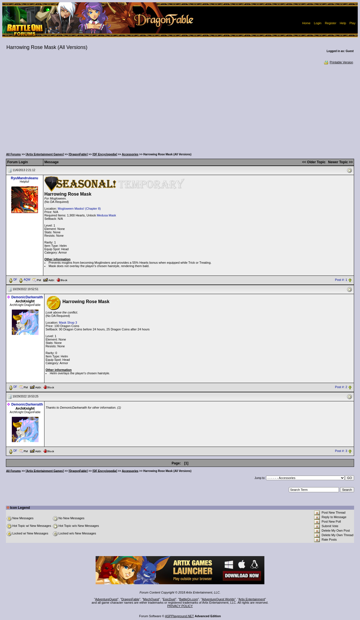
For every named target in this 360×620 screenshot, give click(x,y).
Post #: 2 (341, 387)
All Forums (13, 154)
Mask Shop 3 (68, 322)
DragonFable (131, 599)
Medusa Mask (106, 215)
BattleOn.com (188, 599)
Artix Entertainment (251, 599)
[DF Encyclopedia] (105, 154)
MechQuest (151, 599)
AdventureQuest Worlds (218, 599)
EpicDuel (169, 599)
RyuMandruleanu (24, 178)
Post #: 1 (341, 279)
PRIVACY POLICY (180, 606)
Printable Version (338, 62)
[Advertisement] (180, 107)
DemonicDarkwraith (27, 297)
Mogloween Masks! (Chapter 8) (79, 208)
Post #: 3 (341, 451)
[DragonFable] (78, 154)
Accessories (130, 154)
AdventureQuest (106, 599)
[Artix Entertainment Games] (45, 154)
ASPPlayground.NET (179, 616)
